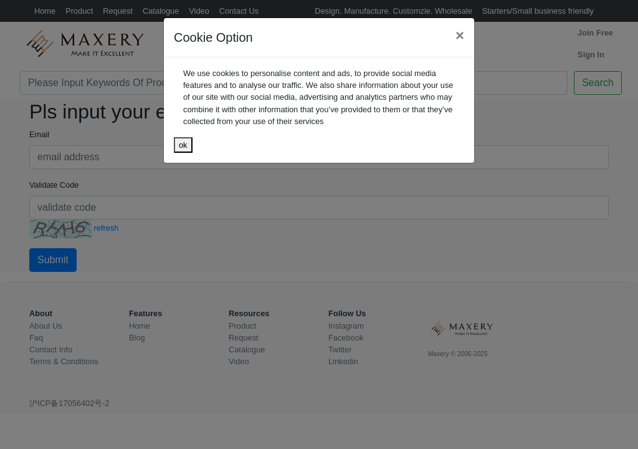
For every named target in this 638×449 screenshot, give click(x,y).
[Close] (459, 35)
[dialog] (319, 224)
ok (183, 145)
